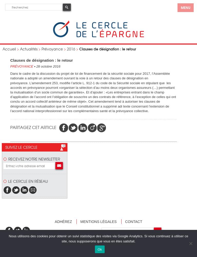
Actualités (28, 48)
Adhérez (63, 222)
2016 (71, 48)
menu (185, 7)
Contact (133, 222)
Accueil (9, 48)
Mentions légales (98, 222)
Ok (99, 249)
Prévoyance (52, 48)
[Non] (190, 243)
